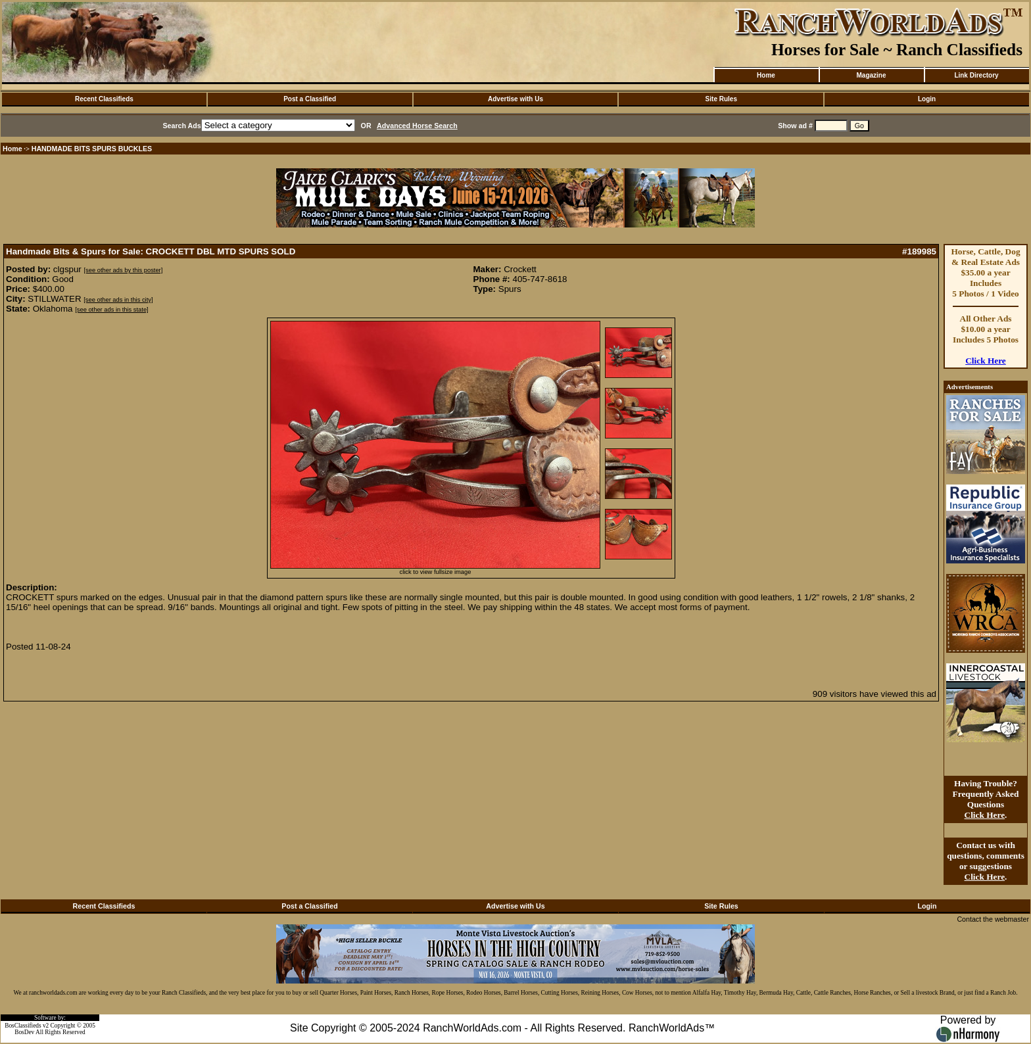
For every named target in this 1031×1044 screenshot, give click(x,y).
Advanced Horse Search (417, 126)
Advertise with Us (515, 99)
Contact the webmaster (993, 919)
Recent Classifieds (104, 99)
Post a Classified (309, 99)
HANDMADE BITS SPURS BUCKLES (92, 149)
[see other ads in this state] (111, 309)
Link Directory (976, 75)
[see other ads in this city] (118, 300)
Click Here (985, 361)
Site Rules (721, 99)
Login (927, 99)
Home (766, 75)
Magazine (871, 75)
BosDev (24, 1032)
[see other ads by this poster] (123, 270)
